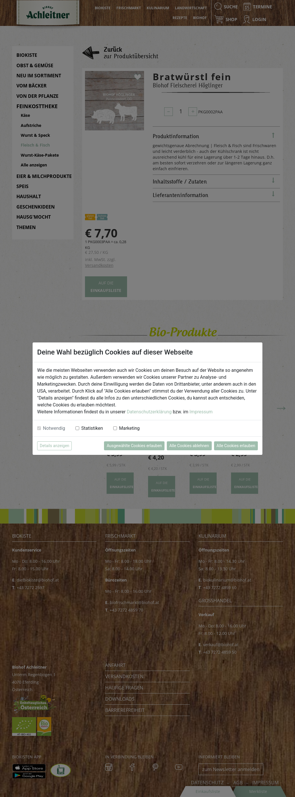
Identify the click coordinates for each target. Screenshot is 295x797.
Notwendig (54, 428)
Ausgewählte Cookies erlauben (134, 445)
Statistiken (92, 428)
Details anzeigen (54, 445)
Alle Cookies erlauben (236, 445)
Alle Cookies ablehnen (189, 445)
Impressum (201, 412)
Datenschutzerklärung (149, 412)
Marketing (129, 428)
